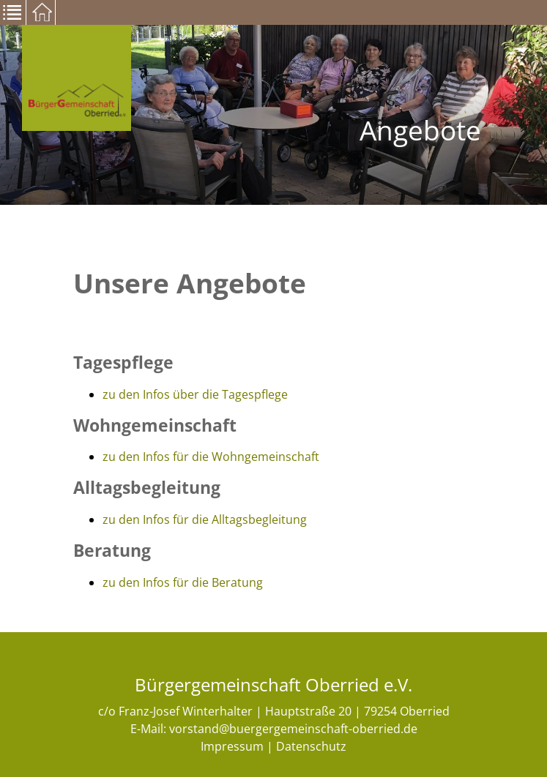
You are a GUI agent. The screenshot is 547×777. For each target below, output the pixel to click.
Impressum (232, 746)
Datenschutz (311, 746)
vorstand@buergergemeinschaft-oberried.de (293, 729)
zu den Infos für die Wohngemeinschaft (211, 456)
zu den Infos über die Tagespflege (195, 394)
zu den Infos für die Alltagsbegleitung (205, 519)
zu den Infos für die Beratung (183, 582)
